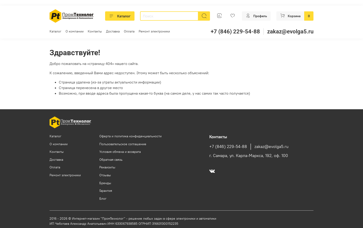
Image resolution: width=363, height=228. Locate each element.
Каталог (120, 16)
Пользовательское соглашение (122, 144)
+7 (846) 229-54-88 (235, 31)
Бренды (105, 183)
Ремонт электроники (154, 31)
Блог (102, 198)
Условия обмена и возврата (120, 152)
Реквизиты (107, 167)
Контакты (95, 31)
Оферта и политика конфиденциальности (130, 136)
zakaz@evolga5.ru (290, 31)
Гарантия (105, 191)
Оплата (129, 31)
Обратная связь (110, 159)
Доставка (113, 31)
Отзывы (105, 175)
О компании (75, 31)
